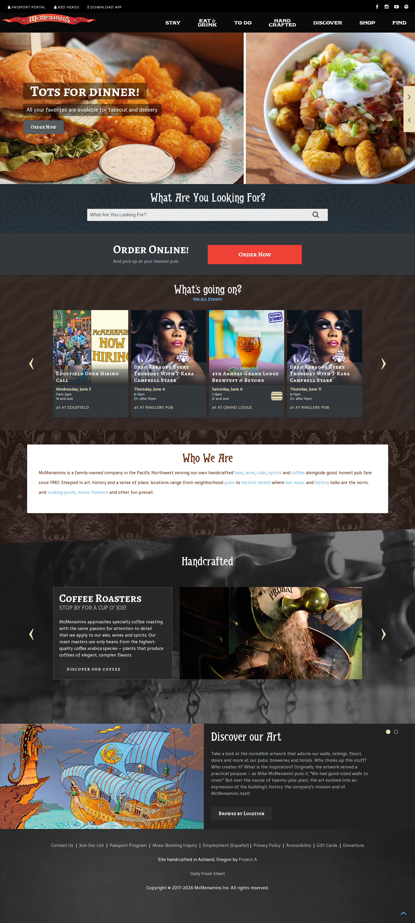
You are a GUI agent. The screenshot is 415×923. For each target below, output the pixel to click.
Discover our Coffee (94, 669)
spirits (275, 472)
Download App (105, 7)
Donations (353, 845)
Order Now (43, 127)
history (322, 482)
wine (250, 472)
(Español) (239, 845)
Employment (216, 845)
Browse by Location (242, 813)
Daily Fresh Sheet (207, 873)
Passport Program (128, 845)
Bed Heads (66, 7)
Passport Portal (27, 7)
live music (295, 482)
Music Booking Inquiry (174, 845)
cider (262, 472)
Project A (248, 859)
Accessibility (298, 845)
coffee (298, 472)
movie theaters (92, 492)
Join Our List (91, 845)
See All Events (207, 299)
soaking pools (61, 492)
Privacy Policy (267, 845)
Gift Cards (327, 845)
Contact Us (62, 845)
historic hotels (256, 482)
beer (239, 472)
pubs (229, 482)
